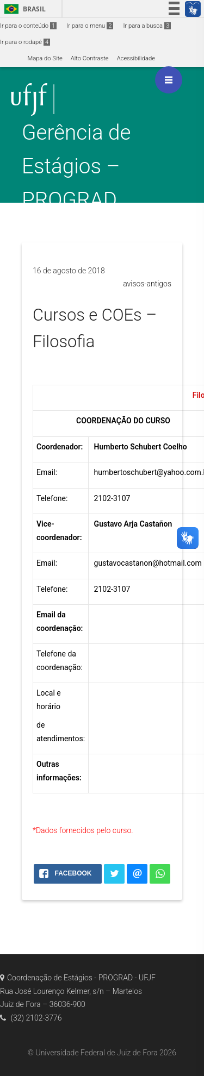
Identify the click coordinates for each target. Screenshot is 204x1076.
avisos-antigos (147, 283)
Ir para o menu (89, 25)
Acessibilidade (136, 58)
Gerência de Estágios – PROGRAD (76, 166)
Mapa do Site (44, 58)
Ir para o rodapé (25, 42)
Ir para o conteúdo (28, 25)
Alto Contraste (90, 58)
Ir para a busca (147, 25)
